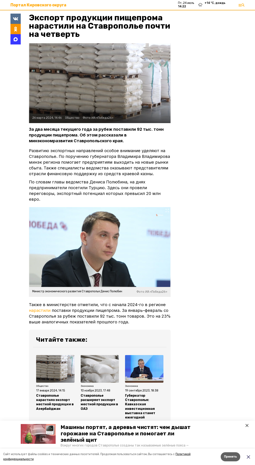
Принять (230, 456)
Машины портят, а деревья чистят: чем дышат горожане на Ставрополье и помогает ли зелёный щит (126, 433)
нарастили (40, 310)
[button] (38, 434)
